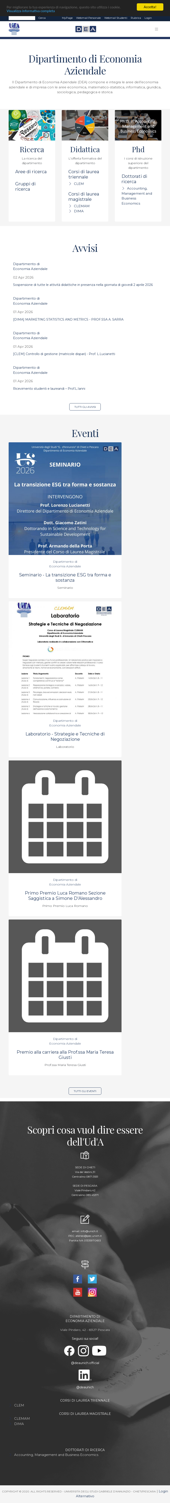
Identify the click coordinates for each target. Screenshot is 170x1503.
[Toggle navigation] (156, 29)
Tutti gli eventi (85, 1091)
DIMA (79, 211)
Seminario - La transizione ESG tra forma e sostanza (65, 577)
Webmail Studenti (115, 17)
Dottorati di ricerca (134, 179)
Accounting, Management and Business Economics (56, 1455)
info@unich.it (89, 1231)
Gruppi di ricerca (25, 186)
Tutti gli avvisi (85, 407)
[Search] (22, 18)
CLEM (79, 184)
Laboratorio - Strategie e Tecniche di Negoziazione (65, 736)
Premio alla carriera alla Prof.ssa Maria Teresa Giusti (65, 1054)
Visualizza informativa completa (31, 11)
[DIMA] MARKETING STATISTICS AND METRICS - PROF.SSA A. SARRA (68, 319)
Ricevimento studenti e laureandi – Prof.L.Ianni (49, 389)
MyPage (67, 17)
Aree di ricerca (31, 171)
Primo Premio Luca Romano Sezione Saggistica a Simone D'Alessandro (65, 895)
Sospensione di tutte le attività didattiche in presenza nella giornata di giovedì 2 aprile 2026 (83, 285)
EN (157, 18)
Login (148, 17)
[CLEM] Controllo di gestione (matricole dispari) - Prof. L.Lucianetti (64, 354)
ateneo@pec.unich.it (88, 1235)
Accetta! (150, 7)
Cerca (42, 17)
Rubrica (136, 17)
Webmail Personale (88, 17)
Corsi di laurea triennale (83, 174)
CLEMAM (82, 206)
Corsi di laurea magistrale (83, 196)
